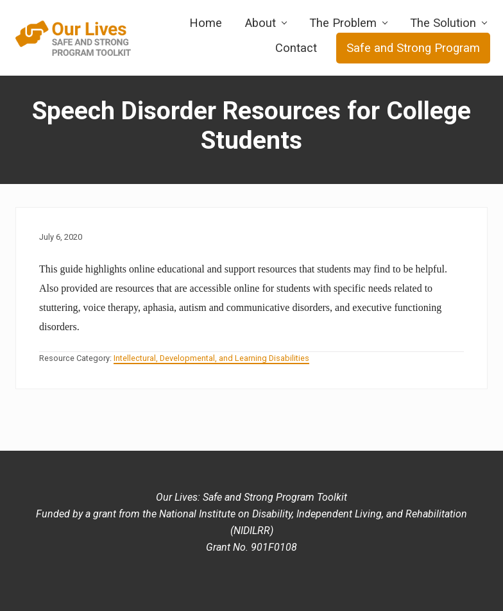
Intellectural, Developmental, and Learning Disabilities (211, 358)
